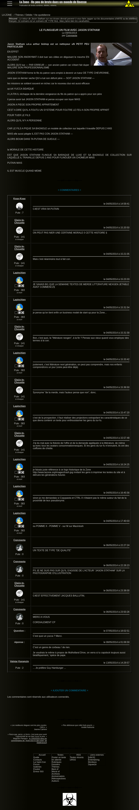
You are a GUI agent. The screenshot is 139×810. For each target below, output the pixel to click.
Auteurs (55, 781)
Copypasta (71, 35)
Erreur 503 (39, 771)
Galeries (37, 767)
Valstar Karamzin (19, 661)
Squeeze (92, 764)
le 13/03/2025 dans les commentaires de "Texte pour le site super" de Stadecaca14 (29, 741)
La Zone (53, 2)
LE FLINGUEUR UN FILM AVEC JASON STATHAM (69, 30)
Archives (56, 774)
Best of (55, 769)
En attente (56, 760)
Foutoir (37, 769)
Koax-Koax (19, 198)
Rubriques (56, 762)
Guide (36, 757)
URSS (73, 760)
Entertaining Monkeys (93, 761)
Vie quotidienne (42, 15)
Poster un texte (59, 757)
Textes (60, 755)
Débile (29, 15)
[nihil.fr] (91, 757)
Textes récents (77, 757)
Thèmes (19, 15)
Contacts (38, 760)
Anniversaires (58, 776)
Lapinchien (19, 272)
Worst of (55, 771)
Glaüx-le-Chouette (19, 221)
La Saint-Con (40, 762)
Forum (37, 764)
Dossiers (56, 764)
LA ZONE (7, 15)
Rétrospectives (59, 778)
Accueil (42, 755)
